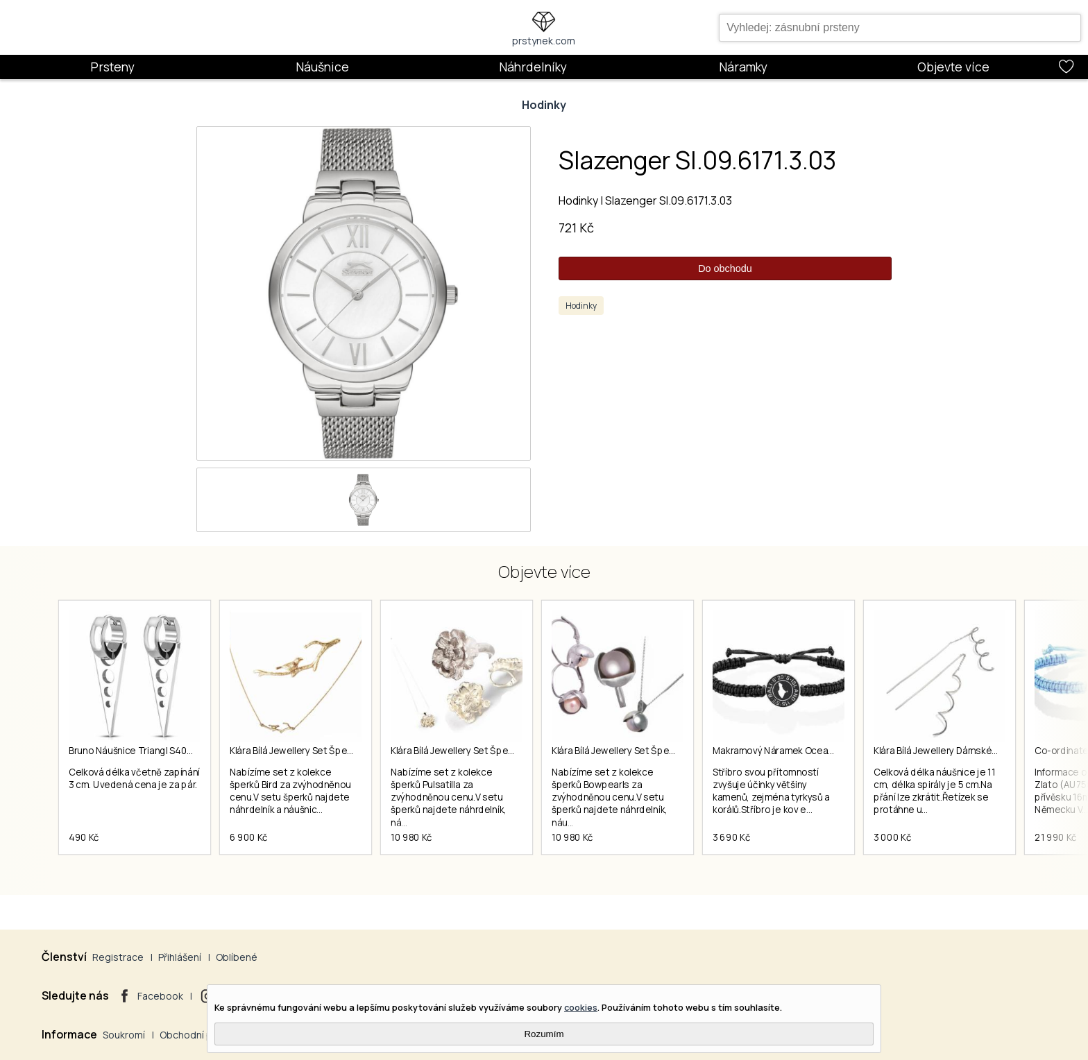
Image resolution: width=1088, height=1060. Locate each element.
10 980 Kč (411, 837)
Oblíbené (236, 957)
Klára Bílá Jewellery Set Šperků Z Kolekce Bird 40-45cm (347, 750)
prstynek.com (543, 40)
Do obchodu (725, 268)
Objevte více (953, 66)
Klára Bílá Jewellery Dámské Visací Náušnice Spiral (980, 750)
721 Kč (576, 227)
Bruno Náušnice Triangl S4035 (133, 750)
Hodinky (544, 104)
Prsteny (112, 66)
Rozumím (543, 1034)
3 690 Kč (731, 837)
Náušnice (322, 66)
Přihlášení (179, 957)
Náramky (743, 66)
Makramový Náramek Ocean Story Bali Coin (804, 750)
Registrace (118, 957)
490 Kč (84, 837)
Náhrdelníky (533, 66)
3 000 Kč (892, 837)
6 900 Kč (249, 837)
